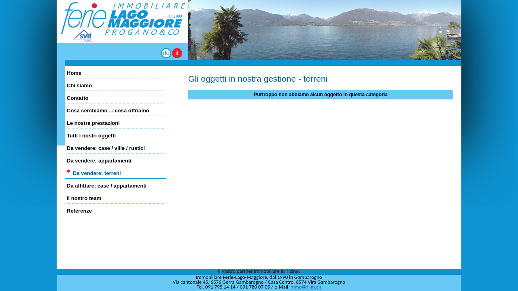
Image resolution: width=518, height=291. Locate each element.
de (166, 52)
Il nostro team (84, 198)
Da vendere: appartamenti (99, 161)
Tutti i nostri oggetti (91, 136)
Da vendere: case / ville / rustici (106, 148)
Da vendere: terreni (97, 173)
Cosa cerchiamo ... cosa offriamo (108, 111)
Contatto (77, 98)
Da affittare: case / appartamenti (106, 186)
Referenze (79, 211)
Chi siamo (79, 85)
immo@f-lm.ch (305, 287)
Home (74, 73)
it (177, 52)
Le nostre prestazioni (93, 123)
